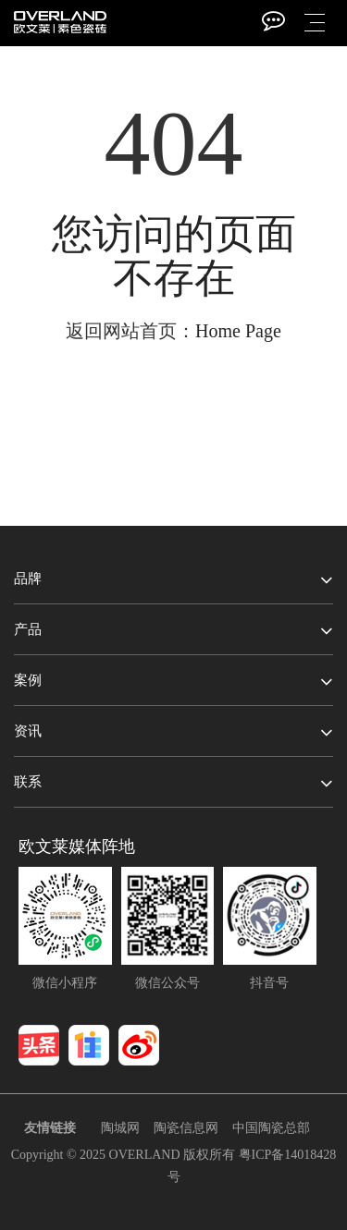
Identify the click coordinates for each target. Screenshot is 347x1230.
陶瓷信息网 (186, 1128)
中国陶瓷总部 (271, 1128)
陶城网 (120, 1128)
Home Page (238, 331)
